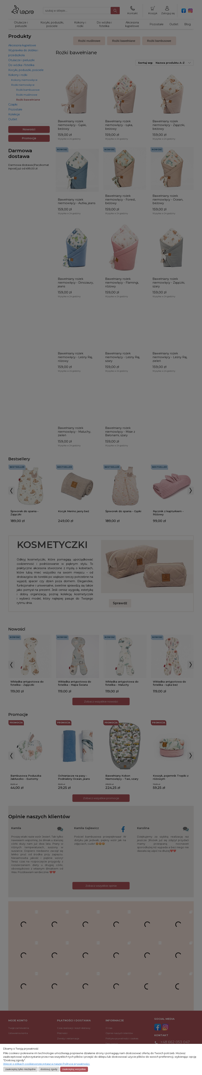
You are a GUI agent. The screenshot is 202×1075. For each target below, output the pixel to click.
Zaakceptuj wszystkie (74, 1069)
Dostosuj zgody (48, 1069)
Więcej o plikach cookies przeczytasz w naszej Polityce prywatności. (46, 1063)
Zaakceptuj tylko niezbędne (20, 1069)
